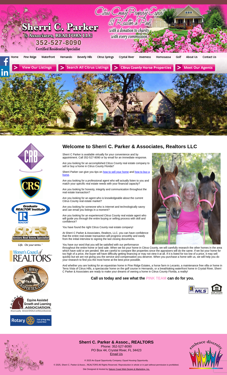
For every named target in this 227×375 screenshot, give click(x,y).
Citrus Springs (105, 57)
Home (14, 57)
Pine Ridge (29, 57)
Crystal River (126, 57)
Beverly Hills (84, 57)
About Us (191, 57)
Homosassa (163, 57)
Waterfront (48, 57)
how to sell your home (116, 171)
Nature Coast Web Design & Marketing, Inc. (129, 369)
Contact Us (209, 57)
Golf (178, 57)
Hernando (66, 57)
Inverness (145, 57)
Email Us (116, 354)
